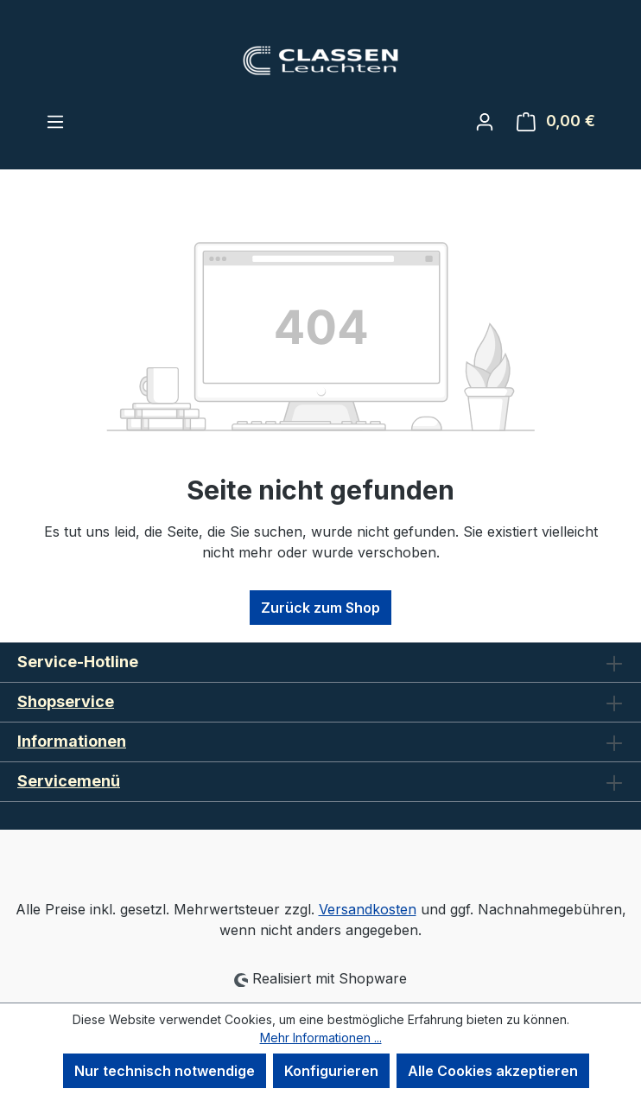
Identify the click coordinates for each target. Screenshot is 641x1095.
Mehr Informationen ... (321, 1037)
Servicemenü (68, 781)
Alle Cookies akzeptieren (493, 1070)
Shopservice (65, 701)
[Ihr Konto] (484, 121)
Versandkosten (367, 909)
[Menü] (55, 121)
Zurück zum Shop (320, 607)
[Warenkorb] (555, 121)
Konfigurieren (331, 1070)
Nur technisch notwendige (164, 1070)
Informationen (71, 741)
